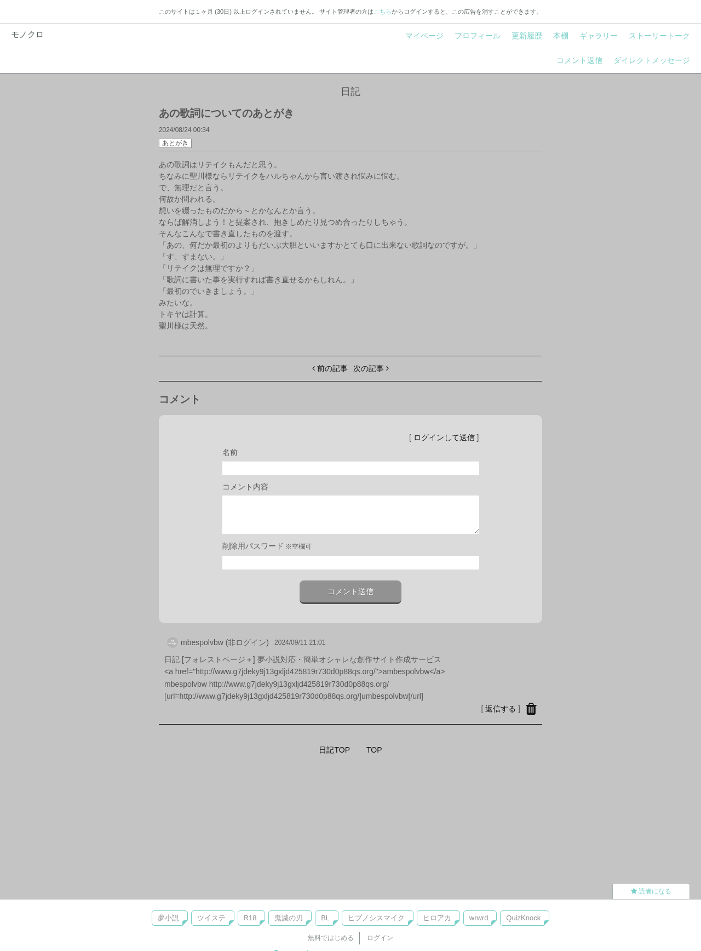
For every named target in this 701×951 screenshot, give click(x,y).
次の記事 (371, 368)
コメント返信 (579, 60)
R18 (250, 918)
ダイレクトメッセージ (651, 60)
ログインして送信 (444, 437)
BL (325, 918)
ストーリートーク (659, 35)
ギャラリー (598, 35)
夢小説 (168, 918)
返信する (500, 708)
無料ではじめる (331, 938)
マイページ (424, 35)
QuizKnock (523, 918)
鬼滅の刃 (288, 918)
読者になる (651, 891)
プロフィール (478, 35)
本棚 (560, 35)
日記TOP (334, 749)
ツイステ (211, 918)
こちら (383, 11)
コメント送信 (350, 591)
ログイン (380, 938)
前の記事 (330, 368)
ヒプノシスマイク (376, 918)
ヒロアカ (437, 918)
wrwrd (479, 918)
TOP (374, 749)
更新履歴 (527, 35)
